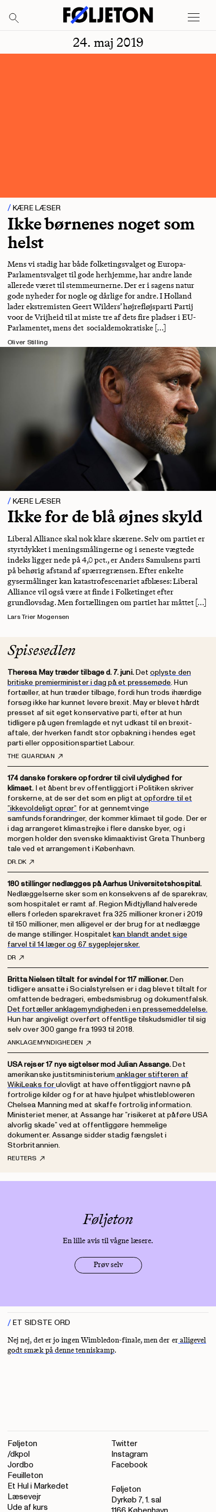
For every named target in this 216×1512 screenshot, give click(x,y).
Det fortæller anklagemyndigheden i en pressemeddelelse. (107, 1009)
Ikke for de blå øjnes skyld (104, 516)
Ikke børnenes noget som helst (101, 233)
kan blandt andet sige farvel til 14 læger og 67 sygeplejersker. (97, 939)
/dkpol (18, 1454)
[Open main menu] (194, 17)
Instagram (129, 1454)
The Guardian (35, 756)
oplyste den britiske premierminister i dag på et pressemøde (99, 677)
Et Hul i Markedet (38, 1486)
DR (15, 958)
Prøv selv (108, 1264)
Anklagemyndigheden (49, 1043)
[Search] (14, 19)
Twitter (124, 1443)
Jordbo (20, 1465)
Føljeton (22, 1443)
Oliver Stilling (27, 342)
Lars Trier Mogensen (38, 617)
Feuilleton (25, 1475)
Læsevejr (24, 1496)
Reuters (26, 1158)
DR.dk (20, 862)
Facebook (129, 1465)
